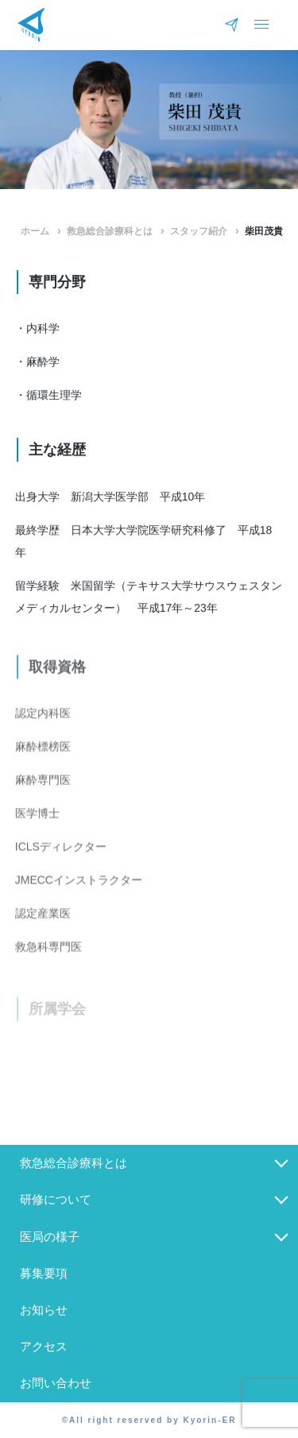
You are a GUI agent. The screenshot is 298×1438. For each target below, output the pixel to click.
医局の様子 (49, 1236)
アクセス (44, 1346)
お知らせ (44, 1309)
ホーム (35, 231)
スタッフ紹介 (198, 231)
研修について (55, 1199)
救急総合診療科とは (110, 231)
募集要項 (44, 1273)
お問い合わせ (55, 1383)
